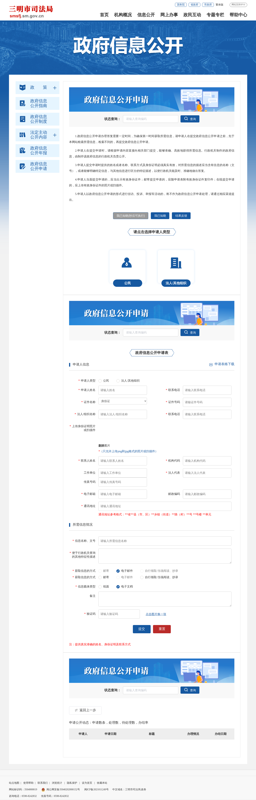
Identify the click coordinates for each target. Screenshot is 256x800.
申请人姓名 (86, 390)
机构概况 (123, 14)
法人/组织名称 (85, 414)
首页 (104, 14)
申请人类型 (86, 381)
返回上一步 (85, 711)
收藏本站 (102, 783)
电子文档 (127, 587)
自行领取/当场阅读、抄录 (161, 577)
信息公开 (146, 14)
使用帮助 (28, 783)
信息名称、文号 (83, 541)
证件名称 (88, 402)
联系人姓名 (86, 461)
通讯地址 (88, 506)
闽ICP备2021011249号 (96, 790)
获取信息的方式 (83, 571)
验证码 (89, 614)
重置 (162, 629)
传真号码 (89, 482)
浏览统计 (57, 783)
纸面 (106, 587)
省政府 (194, 4)
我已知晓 (160, 216)
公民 (106, 381)
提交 (141, 629)
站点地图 (14, 783)
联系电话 (173, 390)
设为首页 (87, 783)
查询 (190, 119)
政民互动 (192, 14)
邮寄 (106, 577)
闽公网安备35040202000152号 (60, 790)
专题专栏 (215, 14)
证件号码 (173, 402)
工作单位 (89, 473)
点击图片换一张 (156, 614)
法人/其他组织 (130, 381)
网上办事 (169, 14)
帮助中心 (238, 14)
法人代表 (173, 473)
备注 (92, 596)
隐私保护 (72, 783)
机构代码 (173, 461)
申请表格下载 (221, 364)
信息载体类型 (85, 587)
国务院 (181, 4)
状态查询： (112, 119)
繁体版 (219, 4)
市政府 (208, 4)
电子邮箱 (88, 494)
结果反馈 (182, 216)
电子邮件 (127, 571)
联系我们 (43, 783)
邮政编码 (174, 494)
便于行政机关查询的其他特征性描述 (82, 555)
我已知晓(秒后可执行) (130, 216)
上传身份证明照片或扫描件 (82, 428)
